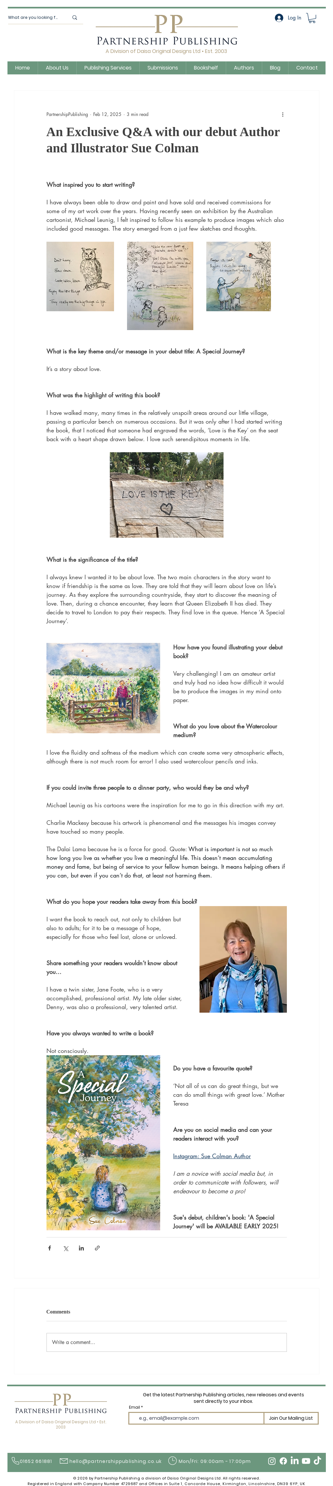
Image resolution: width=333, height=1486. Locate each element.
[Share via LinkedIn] (81, 1248)
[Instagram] (272, 1461)
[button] (312, 18)
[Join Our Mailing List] (291, 1418)
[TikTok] (317, 1461)
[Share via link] (97, 1248)
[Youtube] (306, 1461)
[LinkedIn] (295, 1461)
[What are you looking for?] (33, 17)
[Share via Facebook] (49, 1248)
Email (134, 1407)
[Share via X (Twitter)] (65, 1248)
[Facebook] (283, 1461)
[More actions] (283, 114)
